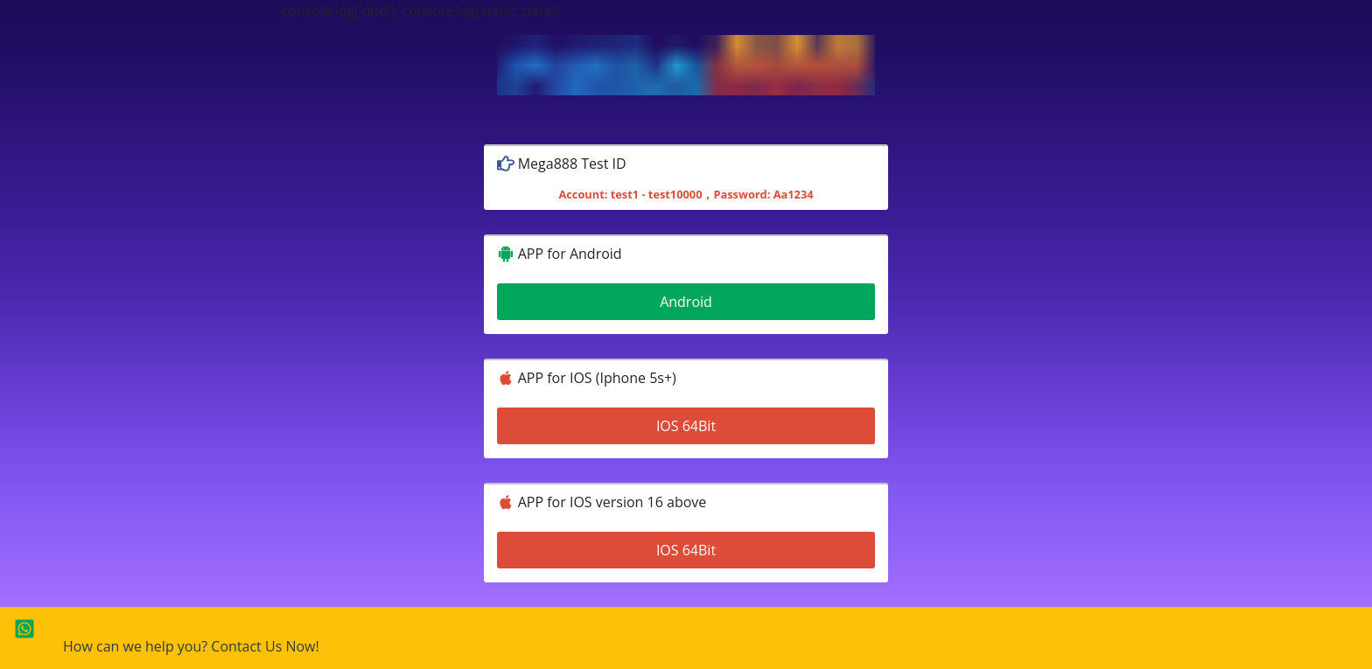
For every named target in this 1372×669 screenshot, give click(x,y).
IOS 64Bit (686, 426)
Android (686, 301)
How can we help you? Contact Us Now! (191, 646)
